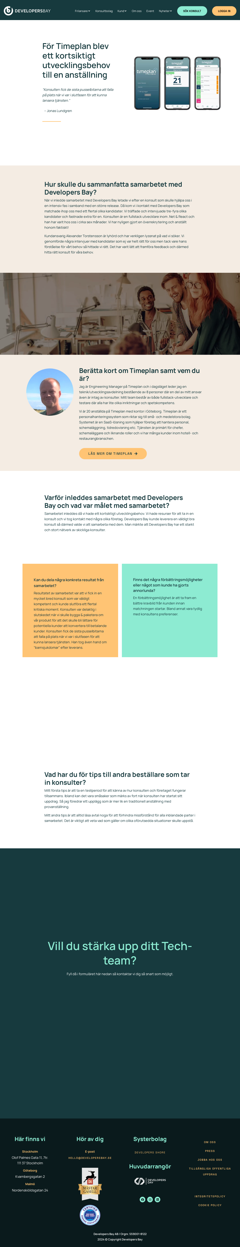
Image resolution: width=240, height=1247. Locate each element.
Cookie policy (210, 1205)
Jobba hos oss (210, 1159)
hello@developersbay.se (90, 1158)
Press (210, 1151)
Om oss (210, 1142)
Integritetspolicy (210, 1196)
